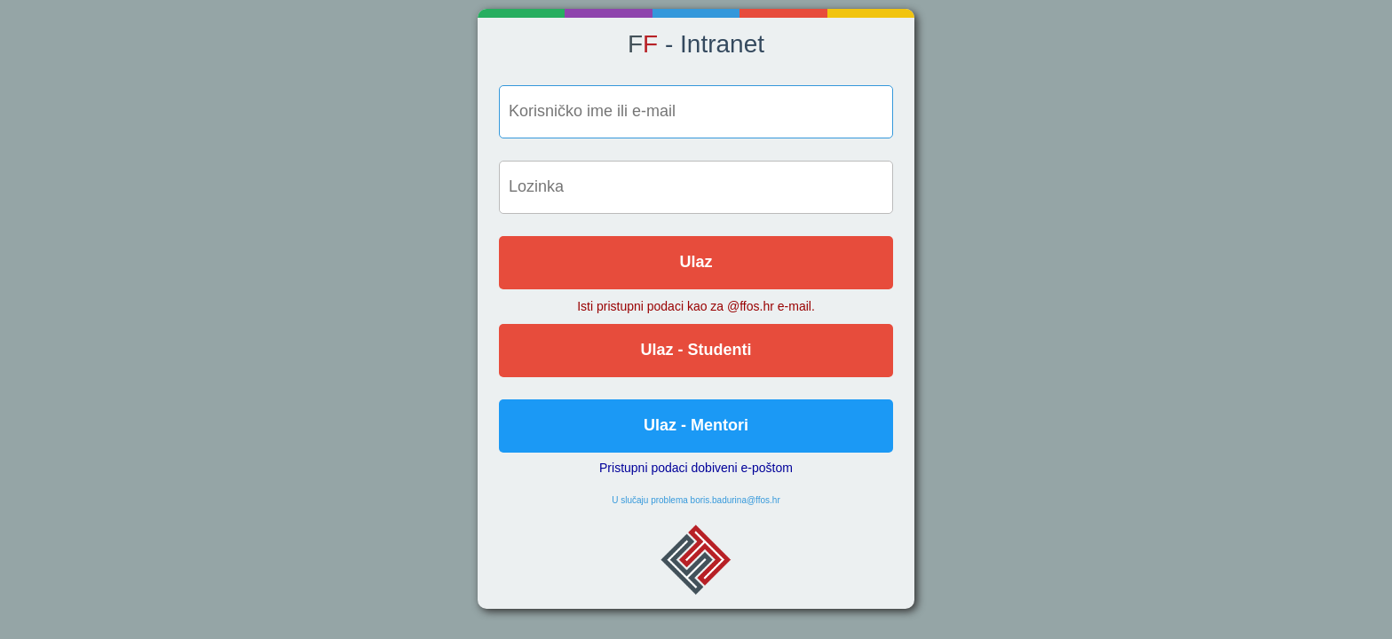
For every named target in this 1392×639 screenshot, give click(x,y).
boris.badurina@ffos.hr (735, 500)
